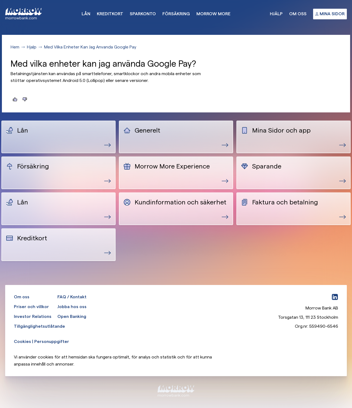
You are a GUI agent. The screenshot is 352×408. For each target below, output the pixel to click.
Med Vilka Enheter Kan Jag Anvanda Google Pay (90, 47)
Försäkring (176, 13)
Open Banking (71, 316)
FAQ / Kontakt (72, 297)
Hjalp (31, 47)
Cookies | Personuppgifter (41, 341)
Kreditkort (110, 13)
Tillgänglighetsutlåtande (39, 326)
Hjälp (276, 13)
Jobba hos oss (72, 306)
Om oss (298, 13)
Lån (86, 13)
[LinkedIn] (335, 297)
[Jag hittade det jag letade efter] (15, 99)
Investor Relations (32, 316)
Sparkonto (143, 13)
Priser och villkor (31, 306)
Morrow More (213, 13)
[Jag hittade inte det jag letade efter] (24, 99)
